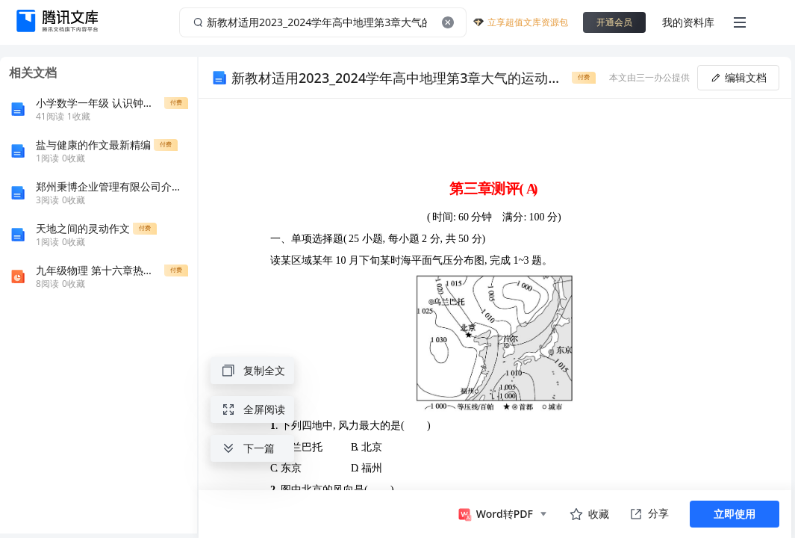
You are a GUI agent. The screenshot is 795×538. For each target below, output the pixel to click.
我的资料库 (688, 22)
